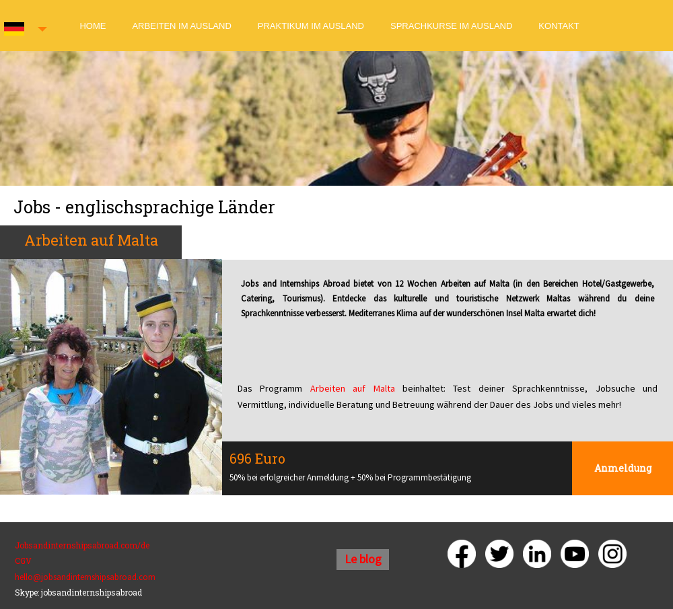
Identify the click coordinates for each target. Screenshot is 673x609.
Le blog (363, 559)
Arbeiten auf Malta (352, 388)
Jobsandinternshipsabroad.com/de (82, 545)
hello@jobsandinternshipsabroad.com (85, 577)
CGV (23, 560)
